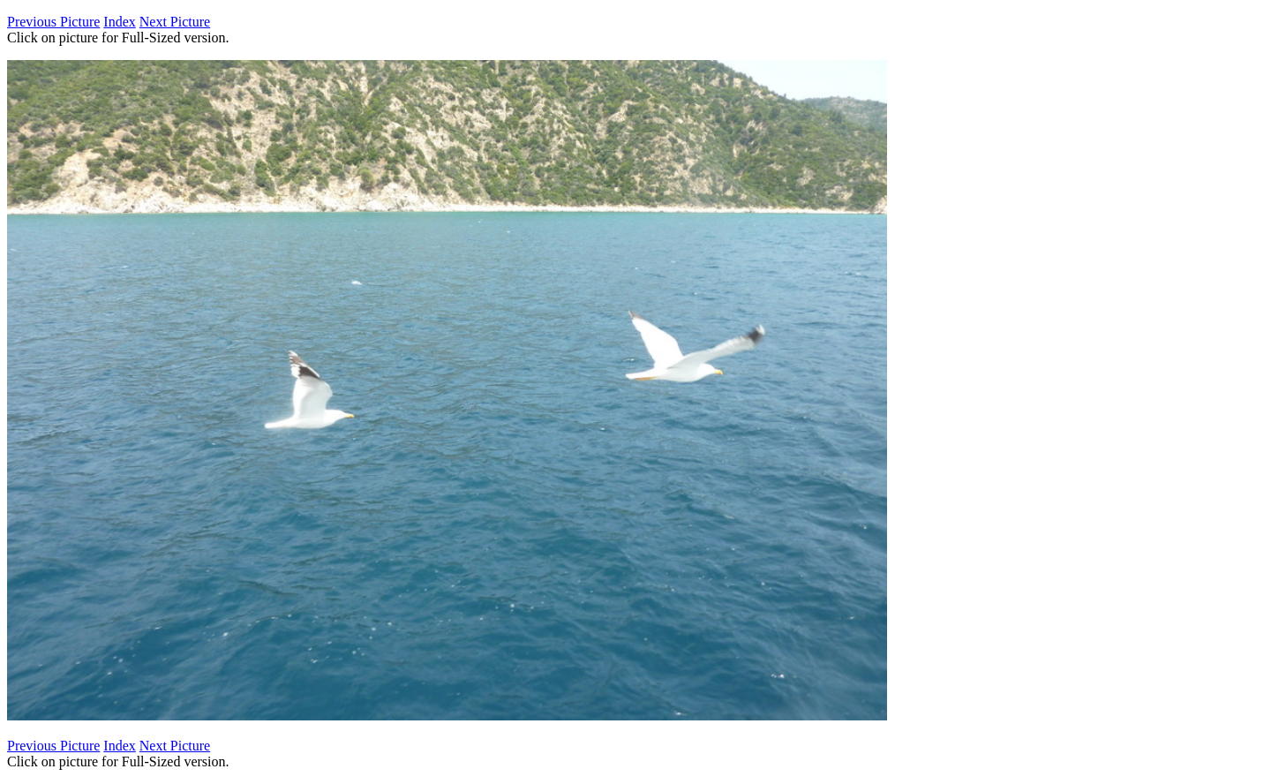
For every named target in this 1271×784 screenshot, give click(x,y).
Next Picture (174, 21)
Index (119, 21)
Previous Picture (53, 21)
